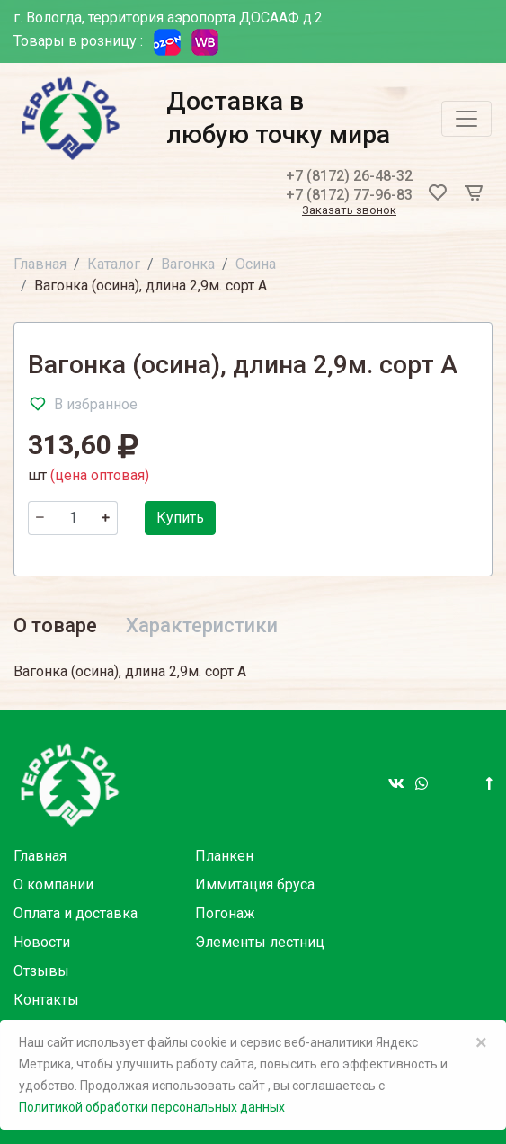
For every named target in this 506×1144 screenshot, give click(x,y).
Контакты (46, 999)
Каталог (113, 264)
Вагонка (188, 264)
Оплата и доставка (75, 913)
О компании (53, 884)
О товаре (55, 625)
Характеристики (202, 625)
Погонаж (225, 913)
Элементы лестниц (259, 942)
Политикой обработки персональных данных (152, 1107)
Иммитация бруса (255, 884)
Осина (255, 264)
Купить (180, 517)
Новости (41, 942)
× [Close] (481, 1042)
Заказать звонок (349, 211)
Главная (40, 264)
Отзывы (41, 970)
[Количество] (73, 518)
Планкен (224, 855)
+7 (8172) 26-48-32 (349, 175)
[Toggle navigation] (466, 119)
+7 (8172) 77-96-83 (349, 194)
